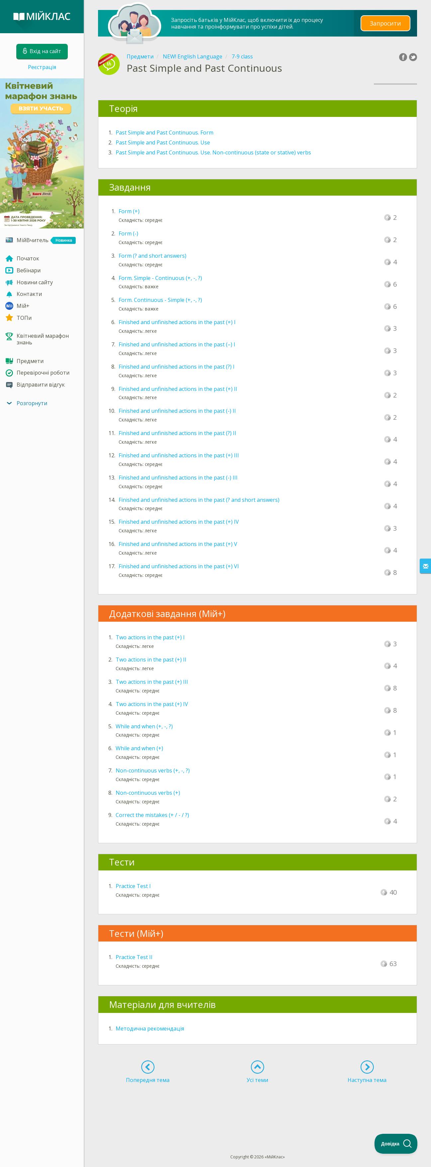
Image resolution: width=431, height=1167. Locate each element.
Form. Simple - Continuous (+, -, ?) (160, 278)
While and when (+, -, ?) (144, 726)
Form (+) (129, 211)
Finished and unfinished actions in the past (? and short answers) (199, 499)
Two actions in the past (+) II (151, 659)
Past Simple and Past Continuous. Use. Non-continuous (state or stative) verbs (213, 152)
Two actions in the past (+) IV (152, 704)
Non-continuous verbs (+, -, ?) (153, 770)
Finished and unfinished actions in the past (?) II (177, 433)
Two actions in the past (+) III (152, 681)
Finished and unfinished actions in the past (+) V (178, 544)
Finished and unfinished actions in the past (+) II (178, 389)
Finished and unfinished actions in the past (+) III (179, 455)
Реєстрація (42, 67)
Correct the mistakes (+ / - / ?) (152, 815)
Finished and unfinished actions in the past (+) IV (179, 521)
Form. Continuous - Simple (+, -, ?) (160, 300)
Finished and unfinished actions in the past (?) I (177, 366)
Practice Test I (133, 886)
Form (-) (128, 233)
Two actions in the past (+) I (150, 637)
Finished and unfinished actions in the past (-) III (178, 477)
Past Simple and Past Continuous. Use (163, 142)
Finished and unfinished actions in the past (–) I (177, 344)
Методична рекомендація (150, 1028)
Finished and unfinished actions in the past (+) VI (179, 566)
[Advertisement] (257, 1106)
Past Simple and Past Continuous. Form (164, 132)
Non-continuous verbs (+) (148, 792)
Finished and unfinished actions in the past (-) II (177, 410)
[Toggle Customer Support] (396, 1144)
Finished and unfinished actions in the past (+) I (177, 322)
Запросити (385, 23)
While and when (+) (139, 748)
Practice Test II (134, 957)
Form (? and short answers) (152, 255)
